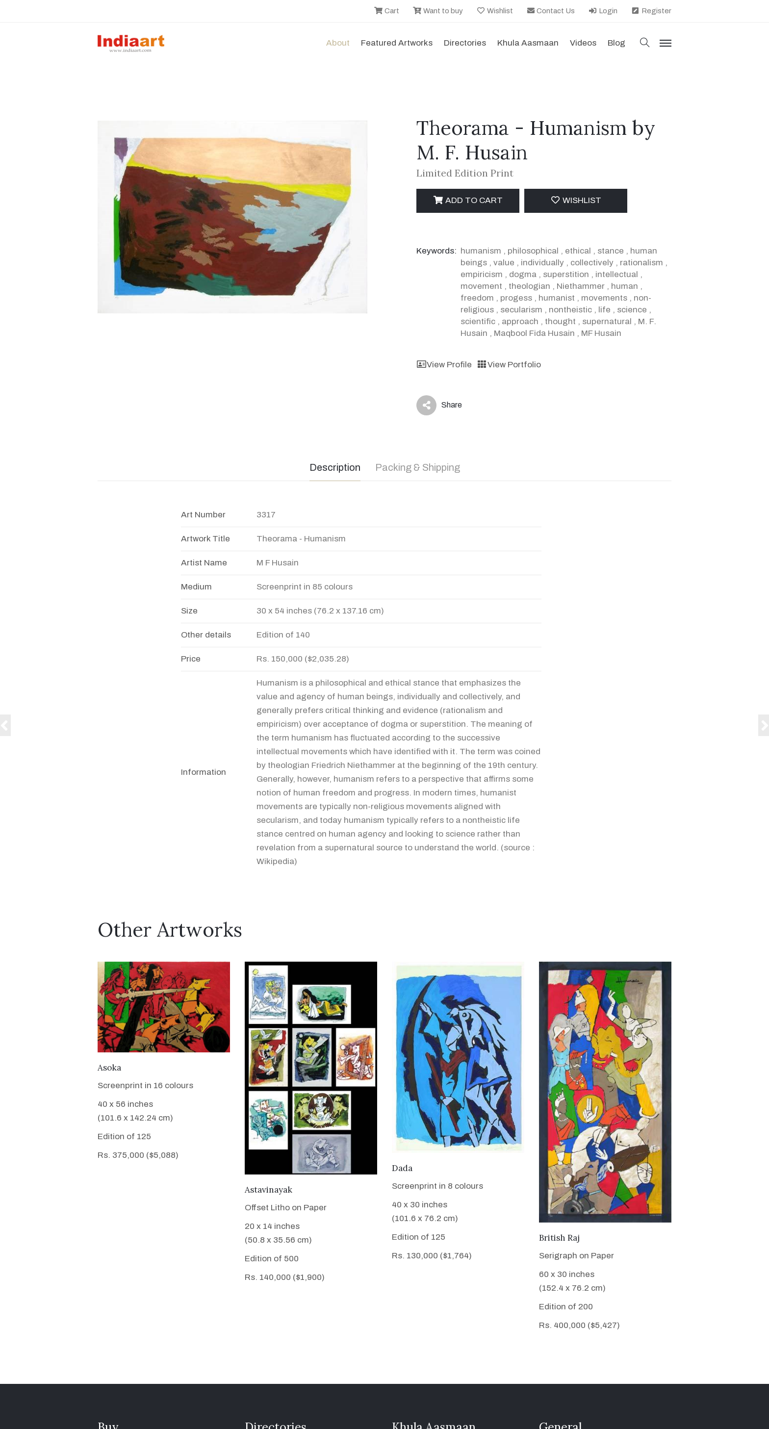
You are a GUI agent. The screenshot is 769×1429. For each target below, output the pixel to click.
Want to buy (437, 11)
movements (604, 298)
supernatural (607, 321)
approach (520, 321)
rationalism (641, 262)
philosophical (533, 250)
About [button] (338, 43)
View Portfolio (508, 364)
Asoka (109, 1067)
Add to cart (468, 200)
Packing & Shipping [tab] (417, 467)
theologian (529, 286)
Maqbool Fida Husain (534, 333)
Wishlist (494, 11)
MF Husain (601, 333)
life (604, 309)
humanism (481, 250)
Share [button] (439, 405)
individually (542, 262)
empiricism (482, 274)
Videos (583, 43)
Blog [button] (616, 43)
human (624, 286)
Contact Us (550, 11)
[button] (645, 43)
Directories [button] (465, 43)
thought (560, 321)
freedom (477, 298)
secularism (521, 309)
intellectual (616, 274)
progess (516, 298)
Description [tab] (334, 467)
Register (651, 11)
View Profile (444, 364)
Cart (386, 11)
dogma (523, 274)
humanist (556, 298)
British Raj (559, 1237)
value (503, 262)
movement (481, 286)
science (632, 309)
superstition (566, 274)
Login (602, 11)
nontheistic (570, 309)
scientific (478, 321)
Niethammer (581, 286)
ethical (578, 250)
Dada (402, 1168)
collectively (592, 262)
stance (610, 250)
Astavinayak (268, 1189)
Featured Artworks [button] (397, 43)
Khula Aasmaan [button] (528, 43)
